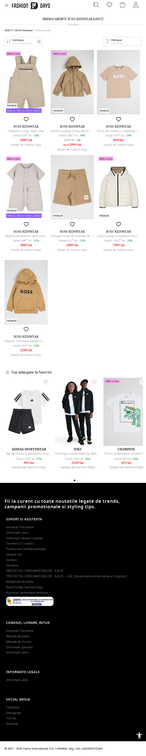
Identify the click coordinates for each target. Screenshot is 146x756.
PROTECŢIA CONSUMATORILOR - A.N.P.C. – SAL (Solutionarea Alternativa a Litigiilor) (66, 576)
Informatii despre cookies (24, 538)
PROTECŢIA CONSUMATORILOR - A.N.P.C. (35, 571)
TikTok (11, 718)
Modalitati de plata (19, 582)
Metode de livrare (18, 642)
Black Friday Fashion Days (24, 587)
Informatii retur (17, 533)
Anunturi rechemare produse (27, 593)
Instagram (13, 713)
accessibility (139, 735)
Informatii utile (17, 680)
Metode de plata (17, 636)
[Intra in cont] (136, 4)
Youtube (12, 724)
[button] (24, 41)
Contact (11, 560)
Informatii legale (23, 672)
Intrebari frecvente (19, 527)
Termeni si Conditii (19, 543)
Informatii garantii (19, 647)
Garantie (12, 565)
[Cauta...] (96, 4)
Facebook (12, 707)
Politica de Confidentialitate (26, 549)
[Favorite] (109, 4)
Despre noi (14, 554)
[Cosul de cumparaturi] (122, 4)
